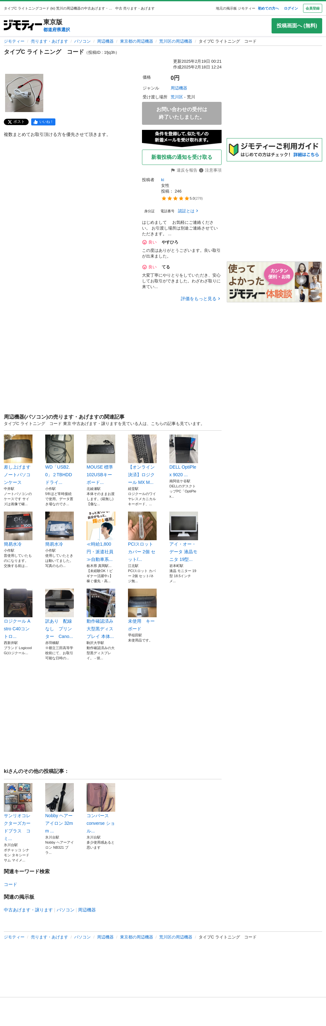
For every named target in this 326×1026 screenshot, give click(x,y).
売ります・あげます (49, 41)
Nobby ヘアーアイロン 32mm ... (59, 808)
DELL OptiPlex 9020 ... (183, 456)
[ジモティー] (23, 26)
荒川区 (177, 97)
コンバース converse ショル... (101, 808)
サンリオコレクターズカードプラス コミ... (18, 812)
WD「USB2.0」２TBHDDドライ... (59, 460)
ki (162, 179)
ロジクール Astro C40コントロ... (18, 614)
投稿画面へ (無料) (297, 25)
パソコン (82, 41)
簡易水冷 (18, 529)
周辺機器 (105, 41)
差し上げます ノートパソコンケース (18, 460)
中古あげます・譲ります (28, 909)
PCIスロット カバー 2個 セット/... (142, 537)
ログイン (291, 8)
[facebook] (43, 121)
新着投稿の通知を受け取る (181, 157)
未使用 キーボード (142, 610)
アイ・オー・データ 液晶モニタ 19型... (183, 537)
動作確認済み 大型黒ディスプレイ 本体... (101, 614)
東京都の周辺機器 (136, 41)
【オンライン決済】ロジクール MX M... (142, 460)
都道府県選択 (56, 29)
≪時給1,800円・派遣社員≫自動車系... (101, 537)
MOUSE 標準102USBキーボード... (101, 460)
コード (10, 884)
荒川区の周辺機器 (175, 41)
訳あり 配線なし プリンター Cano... (59, 614)
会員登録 (313, 8)
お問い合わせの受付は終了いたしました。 (181, 113)
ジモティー (14, 41)
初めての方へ (268, 8)
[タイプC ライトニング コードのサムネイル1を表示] (24, 93)
